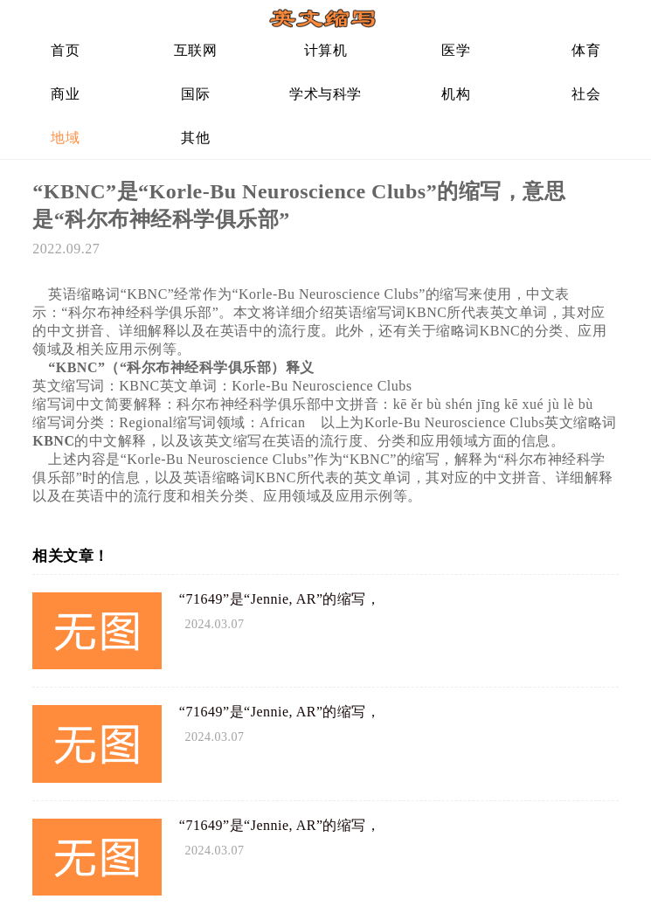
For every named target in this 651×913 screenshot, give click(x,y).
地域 (65, 137)
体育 (585, 50)
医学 (455, 50)
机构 (455, 93)
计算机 (326, 50)
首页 (65, 50)
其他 (195, 137)
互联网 (196, 50)
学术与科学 (325, 93)
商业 (65, 93)
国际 (195, 93)
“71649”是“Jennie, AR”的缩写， (280, 598)
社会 (585, 93)
